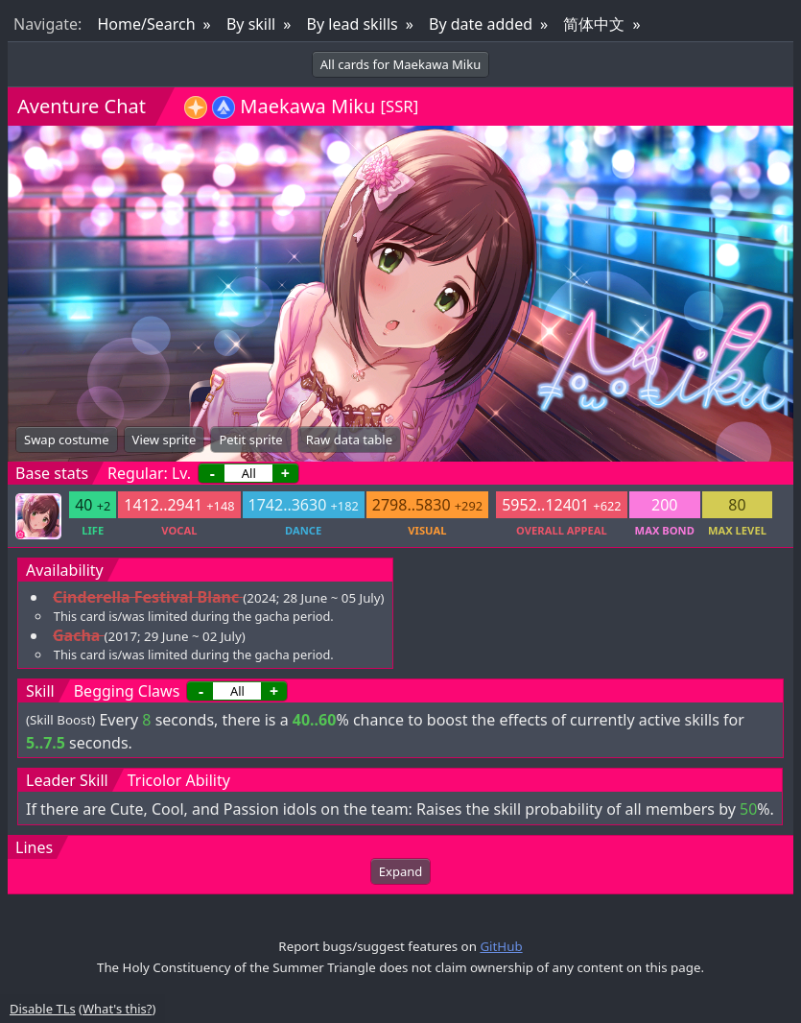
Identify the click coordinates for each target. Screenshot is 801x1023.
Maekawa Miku (307, 106)
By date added (480, 24)
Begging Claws (127, 691)
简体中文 (593, 24)
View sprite (164, 439)
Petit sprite (250, 439)
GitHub (501, 946)
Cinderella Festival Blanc (146, 596)
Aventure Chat (81, 106)
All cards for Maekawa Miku (400, 64)
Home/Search (146, 24)
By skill (250, 24)
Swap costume (66, 439)
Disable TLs (43, 1008)
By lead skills (352, 24)
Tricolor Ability (179, 780)
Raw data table (349, 439)
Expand (400, 871)
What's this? (117, 1008)
